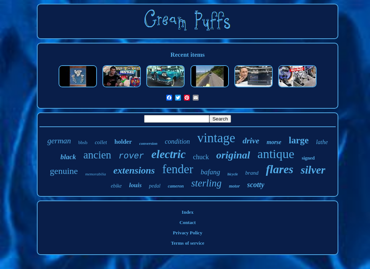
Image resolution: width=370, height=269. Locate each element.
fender (177, 169)
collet (101, 142)
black (68, 157)
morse (273, 142)
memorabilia (95, 174)
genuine (64, 171)
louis (135, 185)
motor (234, 186)
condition (177, 141)
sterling (206, 183)
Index (187, 212)
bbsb (83, 142)
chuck (201, 157)
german (59, 140)
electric (168, 154)
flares (279, 169)
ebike (116, 186)
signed (308, 158)
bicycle (232, 174)
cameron (176, 186)
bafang (210, 172)
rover (131, 156)
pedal (154, 186)
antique (276, 154)
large (298, 140)
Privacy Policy (187, 232)
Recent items (188, 54)
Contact (187, 222)
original (233, 155)
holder (123, 141)
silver (313, 170)
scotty (256, 185)
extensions (134, 170)
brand (252, 173)
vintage (216, 138)
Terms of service (188, 243)
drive (250, 140)
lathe (322, 142)
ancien (97, 155)
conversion (148, 143)
